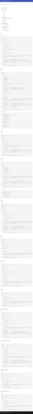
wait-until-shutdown (6, 30)
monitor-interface (5, 24)
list (3, 11)
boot (3, 19)
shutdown (4, 20)
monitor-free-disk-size (6, 26)
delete (4, 16)
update (4, 15)
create (4, 12)
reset (4, 22)
